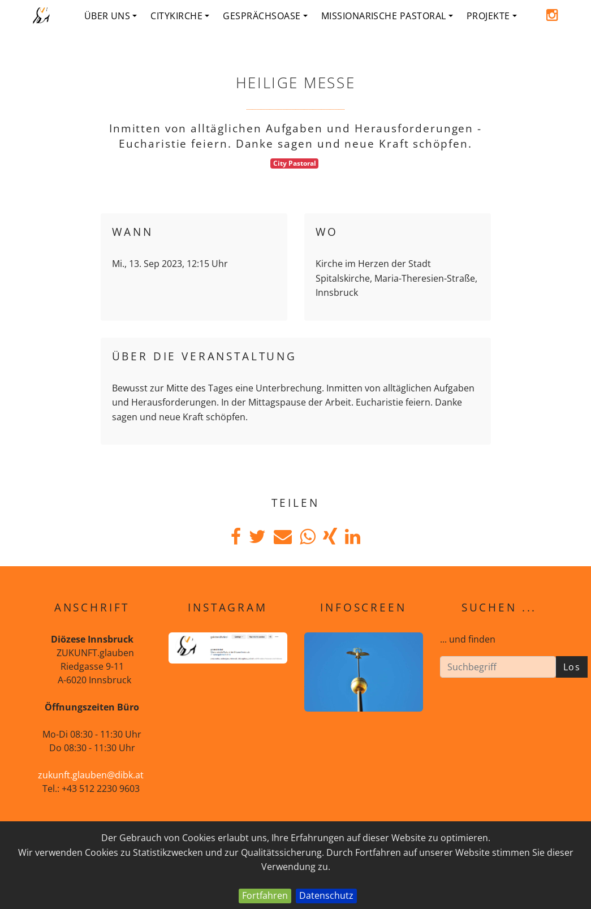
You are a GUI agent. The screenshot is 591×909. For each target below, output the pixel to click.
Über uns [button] (110, 16)
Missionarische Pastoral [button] (387, 16)
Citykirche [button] (179, 16)
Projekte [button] (492, 16)
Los (572, 667)
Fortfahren (265, 895)
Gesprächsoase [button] (265, 16)
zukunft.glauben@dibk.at (91, 775)
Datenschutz (326, 895)
